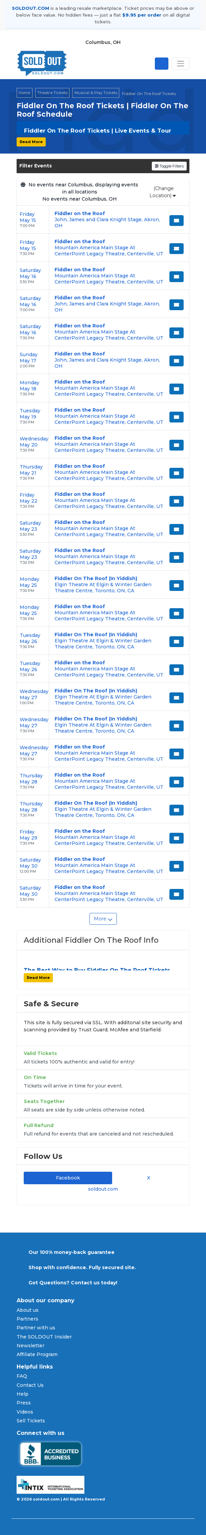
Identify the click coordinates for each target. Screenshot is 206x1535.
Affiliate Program (37, 1354)
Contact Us (30, 1385)
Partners (27, 1319)
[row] (103, 220)
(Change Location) (162, 192)
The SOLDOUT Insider (44, 1337)
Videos (25, 1412)
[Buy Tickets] (176, 220)
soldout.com (103, 1189)
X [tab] (147, 1178)
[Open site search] (161, 64)
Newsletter (30, 1346)
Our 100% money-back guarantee (71, 1252)
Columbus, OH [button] (103, 42)
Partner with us (36, 1328)
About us (28, 1310)
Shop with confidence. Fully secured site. (82, 1267)
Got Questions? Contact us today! (72, 1283)
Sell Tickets (31, 1421)
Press (24, 1403)
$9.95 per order (141, 15)
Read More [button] (31, 141)
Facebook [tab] (68, 1178)
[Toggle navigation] (180, 64)
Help (22, 1394)
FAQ (22, 1376)
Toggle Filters (169, 166)
